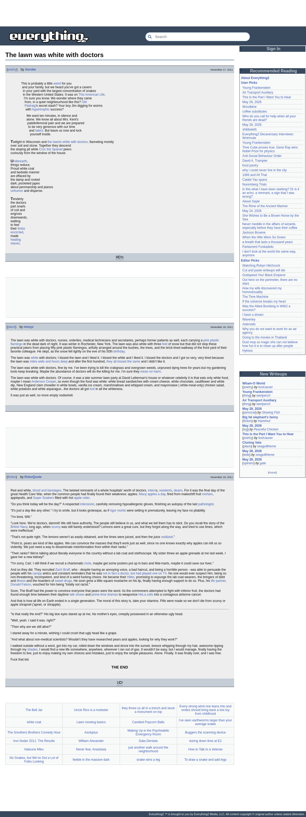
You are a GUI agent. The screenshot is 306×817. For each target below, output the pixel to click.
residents (165, 490)
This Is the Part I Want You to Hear (266, 97)
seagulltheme (266, 446)
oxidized (167, 537)
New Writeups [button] (273, 374)
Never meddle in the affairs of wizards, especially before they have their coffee (269, 226)
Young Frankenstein (256, 88)
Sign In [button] (273, 49)
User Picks (249, 83)
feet (164, 344)
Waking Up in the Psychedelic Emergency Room (148, 732)
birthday (119, 351)
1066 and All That (254, 175)
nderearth (20, 161)
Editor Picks (250, 260)
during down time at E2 (205, 741)
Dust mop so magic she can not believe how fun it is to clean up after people (270, 344)
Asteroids (249, 324)
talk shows (76, 594)
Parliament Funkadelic (258, 247)
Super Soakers (43, 498)
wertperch (263, 395)
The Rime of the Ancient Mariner (265, 206)
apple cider (81, 498)
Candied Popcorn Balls (148, 722)
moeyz (29, 327)
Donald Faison (21, 584)
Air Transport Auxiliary (257, 92)
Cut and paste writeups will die (263, 270)
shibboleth (249, 129)
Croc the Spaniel (51, 149)
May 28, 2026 (252, 102)
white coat (34, 722)
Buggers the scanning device (205, 732)
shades (32, 649)
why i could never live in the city (264, 170)
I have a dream (252, 315)
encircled (17, 232)
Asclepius (91, 732)
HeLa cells (145, 594)
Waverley (249, 319)
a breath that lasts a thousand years (267, 242)
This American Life (91, 94)
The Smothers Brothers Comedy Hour (34, 732)
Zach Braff (62, 570)
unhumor (17, 191)
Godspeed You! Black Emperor (264, 275)
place (11, 327)
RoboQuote (32, 477)
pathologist (206, 504)
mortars (207, 494)
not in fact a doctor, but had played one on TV (135, 573)
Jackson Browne (254, 232)
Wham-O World (253, 383)
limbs (21, 228)
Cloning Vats (252, 442)
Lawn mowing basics (91, 722)
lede (246, 455)
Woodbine (249, 107)
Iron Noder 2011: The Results (34, 741)
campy (37, 573)
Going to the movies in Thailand (264, 337)
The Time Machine (255, 297)
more (272, 472)
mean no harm (150, 371)
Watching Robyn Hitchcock (261, 265)
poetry (12, 69)
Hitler (130, 577)
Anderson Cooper (43, 381)
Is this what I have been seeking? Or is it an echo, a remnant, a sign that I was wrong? (271, 192)
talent (39, 130)
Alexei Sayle (251, 201)
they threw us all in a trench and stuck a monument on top (148, 710)
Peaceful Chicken (266, 429)
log (245, 429)
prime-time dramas (104, 594)
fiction (12, 477)
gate (263, 463)
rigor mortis (118, 510)
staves (15, 243)
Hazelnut (264, 421)
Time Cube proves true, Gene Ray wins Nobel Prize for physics (270, 149)
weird (57, 83)
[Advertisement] (153, 13)
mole (87, 563)
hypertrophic (40, 109)
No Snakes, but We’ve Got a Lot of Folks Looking (34, 759)
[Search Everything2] (197, 36)
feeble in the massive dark (91, 760)
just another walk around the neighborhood (148, 749)
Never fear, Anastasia (91, 749)
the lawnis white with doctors (68, 142)
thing (246, 395)
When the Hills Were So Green (264, 237)
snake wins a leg (148, 760)
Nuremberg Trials (254, 184)
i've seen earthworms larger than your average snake (205, 722)
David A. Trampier (254, 161)
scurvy (56, 527)
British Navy (19, 527)
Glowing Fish (271, 412)
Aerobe (30, 69)
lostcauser (265, 387)
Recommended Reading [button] (273, 71)
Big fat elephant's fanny (260, 417)
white (34, 358)
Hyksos (247, 350)
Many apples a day (152, 494)
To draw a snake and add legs (205, 760)
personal (249, 412)
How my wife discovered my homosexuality (262, 290)
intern (152, 490)
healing (16, 240)
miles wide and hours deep (49, 361)
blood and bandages (47, 490)
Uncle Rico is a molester (91, 710)
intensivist (87, 504)
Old (84, 102)
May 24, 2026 (252, 211)
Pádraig (30, 106)
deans (178, 490)
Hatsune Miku (34, 749)
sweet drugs (63, 581)
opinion (248, 463)
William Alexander (91, 741)
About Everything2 (255, 78)
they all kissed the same (123, 361)
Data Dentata (148, 741)
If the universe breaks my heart (264, 301)
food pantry (250, 165)
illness (21, 581)
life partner (218, 581)
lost (92, 389)
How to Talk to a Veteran (205, 749)
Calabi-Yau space (254, 180)
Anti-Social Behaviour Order (262, 156)
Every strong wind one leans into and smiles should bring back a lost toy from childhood (205, 710)
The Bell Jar (34, 710)
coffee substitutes (254, 111)
